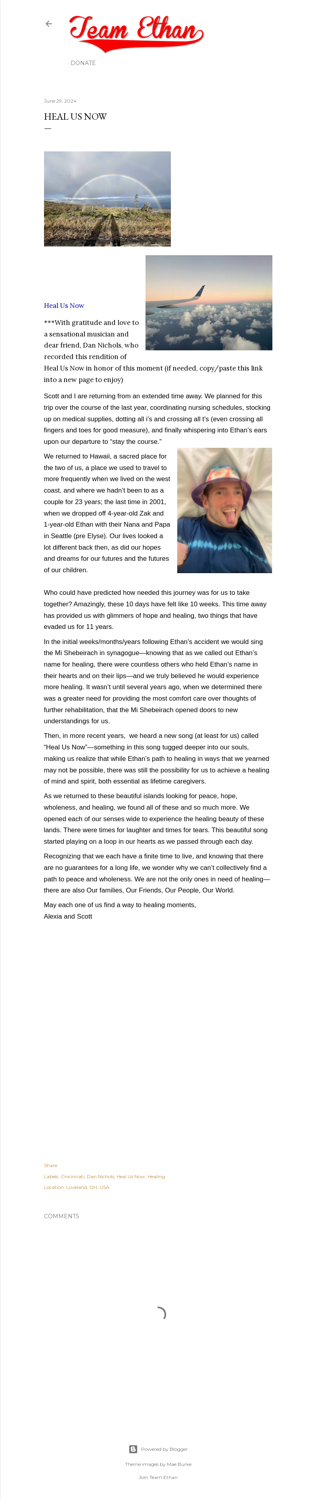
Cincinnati (72, 1176)
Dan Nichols (100, 1176)
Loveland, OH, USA (87, 1187)
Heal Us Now (131, 1176)
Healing (156, 1176)
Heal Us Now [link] (64, 305)
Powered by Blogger (158, 1449)
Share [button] (50, 1165)
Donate (83, 63)
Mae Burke (179, 1464)
